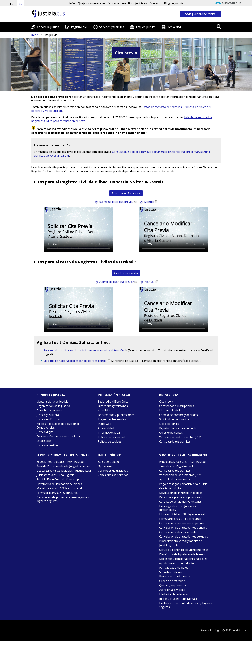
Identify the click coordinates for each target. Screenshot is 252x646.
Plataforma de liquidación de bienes (59, 484)
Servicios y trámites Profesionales (63, 455)
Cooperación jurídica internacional (58, 436)
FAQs (72, 3)
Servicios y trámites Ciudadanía (183, 455)
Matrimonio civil (169, 410)
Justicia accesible (47, 445)
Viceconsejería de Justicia (52, 401)
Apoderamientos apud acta (176, 563)
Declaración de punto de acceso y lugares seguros (185, 605)
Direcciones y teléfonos (113, 406)
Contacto (155, 3)
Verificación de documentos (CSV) (180, 437)
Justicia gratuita (169, 545)
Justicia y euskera (48, 415)
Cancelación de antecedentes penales (183, 527)
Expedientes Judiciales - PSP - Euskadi (60, 462)
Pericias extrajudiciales (173, 567)
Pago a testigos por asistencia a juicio (183, 484)
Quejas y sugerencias (91, 3)
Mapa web (104, 424)
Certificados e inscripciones (176, 406)
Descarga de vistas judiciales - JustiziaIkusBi (64, 470)
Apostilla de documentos (175, 479)
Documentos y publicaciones (116, 415)
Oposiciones (106, 466)
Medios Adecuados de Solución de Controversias (58, 425)
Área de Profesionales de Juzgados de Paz (63, 466)
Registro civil (79, 27)
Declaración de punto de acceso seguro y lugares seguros (63, 499)
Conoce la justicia (48, 27)
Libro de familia (169, 424)
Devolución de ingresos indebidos (180, 493)
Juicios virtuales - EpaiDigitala (55, 475)
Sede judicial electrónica (200, 14)
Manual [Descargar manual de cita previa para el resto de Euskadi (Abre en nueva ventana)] (151, 282)
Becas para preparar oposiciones (180, 497)
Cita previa (166, 401)
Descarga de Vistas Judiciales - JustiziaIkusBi (178, 508)
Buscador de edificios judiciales (127, 3)
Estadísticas (44, 441)
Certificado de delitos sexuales (178, 532)
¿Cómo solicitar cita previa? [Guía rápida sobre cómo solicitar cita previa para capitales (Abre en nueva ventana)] (116, 202)
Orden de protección (172, 581)
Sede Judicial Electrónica (113, 401)
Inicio (34, 35)
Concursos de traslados (113, 470)
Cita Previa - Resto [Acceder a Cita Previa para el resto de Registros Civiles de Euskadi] (126, 273)
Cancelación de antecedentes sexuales (183, 536)
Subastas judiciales (171, 572)
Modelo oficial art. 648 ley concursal (59, 488)
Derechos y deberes (49, 410)
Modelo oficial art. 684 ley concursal (182, 514)
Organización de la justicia (53, 406)
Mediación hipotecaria (173, 594)
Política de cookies (109, 441)
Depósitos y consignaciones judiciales (183, 559)
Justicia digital (45, 432)
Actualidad (174, 27)
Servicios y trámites (111, 27)
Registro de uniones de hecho (178, 428)
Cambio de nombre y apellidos (178, 415)
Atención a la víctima (172, 590)
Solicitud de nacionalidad (174, 419)
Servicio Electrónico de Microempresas (61, 479)
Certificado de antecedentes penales (182, 523)
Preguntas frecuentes (112, 419)
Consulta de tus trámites (175, 441)
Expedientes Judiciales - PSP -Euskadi (182, 462)
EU (12, 4)
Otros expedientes (171, 432)
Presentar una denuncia (174, 576)
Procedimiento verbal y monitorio (180, 541)
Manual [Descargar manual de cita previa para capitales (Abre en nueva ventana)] (150, 202)
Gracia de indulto (170, 488)
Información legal (109, 432)
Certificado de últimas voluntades (180, 502)
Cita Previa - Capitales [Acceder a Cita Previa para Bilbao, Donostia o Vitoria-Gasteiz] (126, 193)
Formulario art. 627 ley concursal (57, 493)
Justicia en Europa (48, 419)
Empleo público (146, 27)
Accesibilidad (106, 428)
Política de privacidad (111, 437)
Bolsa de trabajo (108, 462)
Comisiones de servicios (113, 475)
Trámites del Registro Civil (176, 466)
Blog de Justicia (173, 3)
